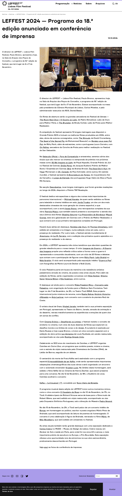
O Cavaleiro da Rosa (69, 392)
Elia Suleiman (66, 279)
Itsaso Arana (71, 208)
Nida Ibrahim (45, 260)
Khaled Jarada (69, 306)
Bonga (43, 410)
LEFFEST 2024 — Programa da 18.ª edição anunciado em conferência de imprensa (40, 14)
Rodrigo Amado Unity (74, 337)
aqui (46, 447)
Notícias (11, 14)
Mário (104, 416)
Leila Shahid (101, 257)
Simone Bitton (51, 279)
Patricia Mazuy (51, 211)
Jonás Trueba (84, 202)
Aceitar (112, 489)
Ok (117, 476)
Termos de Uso (7, 491)
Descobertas (55, 187)
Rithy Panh (89, 257)
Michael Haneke (71, 199)
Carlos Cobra (46, 429)
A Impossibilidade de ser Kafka (61, 361)
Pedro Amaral (106, 401)
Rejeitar (93, 489)
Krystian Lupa (72, 368)
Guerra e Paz (105, 260)
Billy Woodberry (47, 420)
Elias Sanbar (94, 276)
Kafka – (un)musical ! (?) (51, 383)
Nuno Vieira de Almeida (87, 383)
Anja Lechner (58, 297)
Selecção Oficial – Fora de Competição (60, 156)
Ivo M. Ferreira (59, 236)
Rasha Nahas (88, 294)
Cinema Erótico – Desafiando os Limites (62, 322)
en (116, 4)
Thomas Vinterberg (99, 227)
